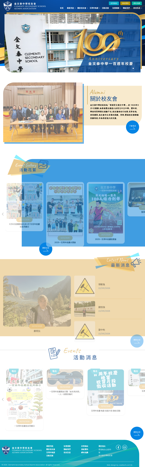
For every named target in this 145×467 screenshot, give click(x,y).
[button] (133, 68)
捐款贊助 (125, 3)
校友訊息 (136, 8)
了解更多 (132, 127)
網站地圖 (137, 3)
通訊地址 (101, 446)
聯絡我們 (126, 8)
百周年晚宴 (94, 8)
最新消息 (70, 8)
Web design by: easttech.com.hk (119, 465)
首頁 (61, 8)
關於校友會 (81, 8)
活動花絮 (105, 8)
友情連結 (114, 3)
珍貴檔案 (115, 8)
